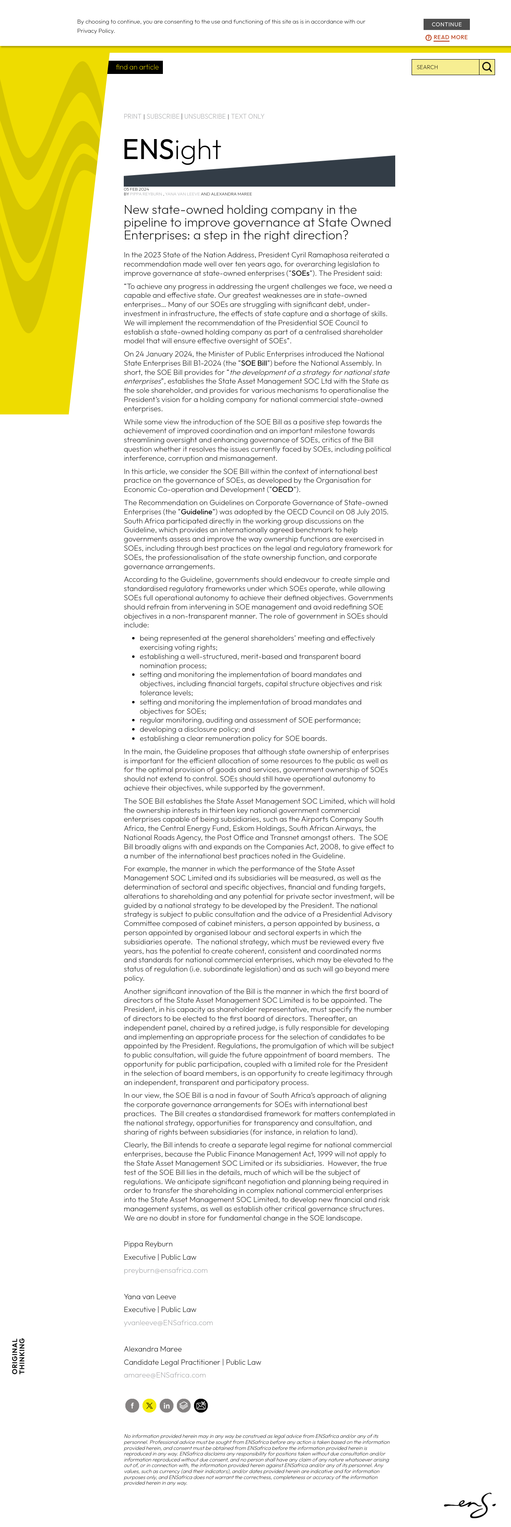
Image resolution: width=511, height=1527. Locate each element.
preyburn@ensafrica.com (166, 1270)
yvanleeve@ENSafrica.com (168, 1322)
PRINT (133, 116)
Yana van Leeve (182, 194)
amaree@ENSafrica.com (165, 1375)
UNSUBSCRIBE (205, 116)
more (451, 38)
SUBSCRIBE (163, 116)
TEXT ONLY (248, 116)
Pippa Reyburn (146, 194)
